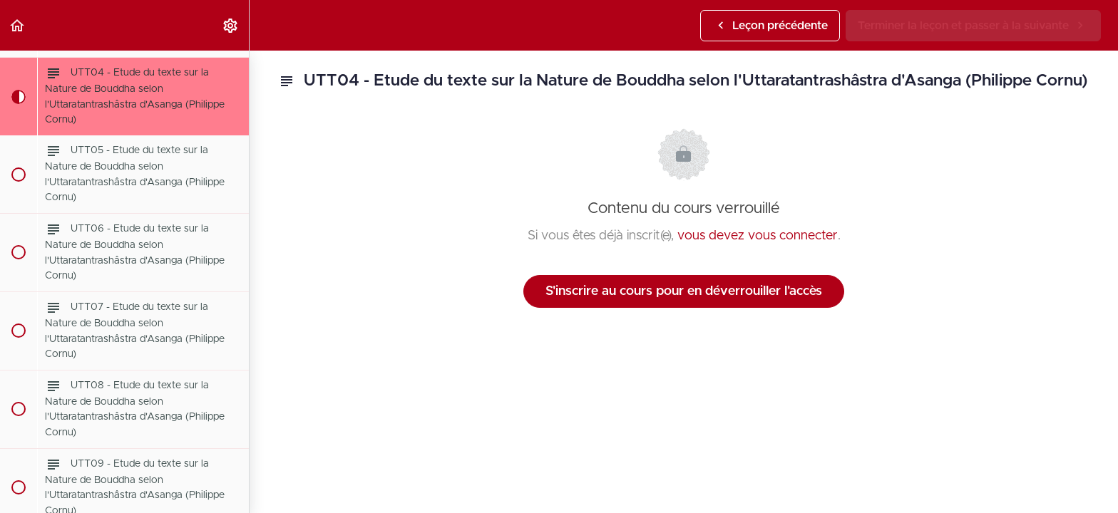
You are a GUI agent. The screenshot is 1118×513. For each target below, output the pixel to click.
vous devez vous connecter (757, 235)
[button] (18, 25)
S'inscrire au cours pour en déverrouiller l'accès (683, 291)
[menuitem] (231, 25)
